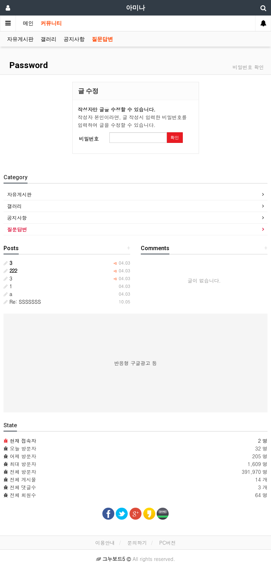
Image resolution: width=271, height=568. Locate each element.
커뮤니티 (51, 23)
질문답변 (102, 39)
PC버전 (167, 542)
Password (27, 65)
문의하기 (137, 542)
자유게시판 (20, 39)
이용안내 (105, 542)
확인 (174, 137)
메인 (28, 23)
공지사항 (74, 39)
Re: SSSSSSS (22, 301)
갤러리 (48, 39)
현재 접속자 (23, 440)
